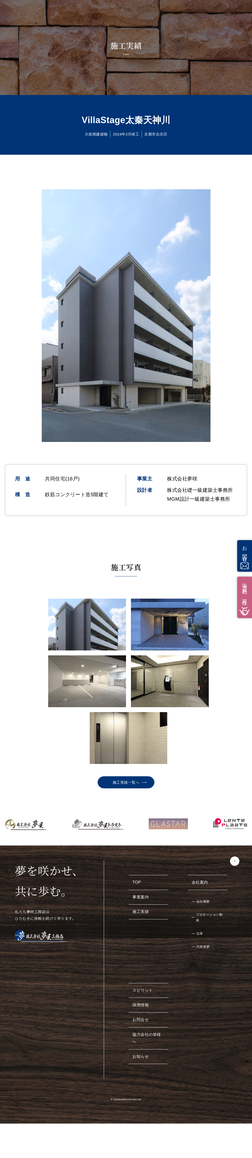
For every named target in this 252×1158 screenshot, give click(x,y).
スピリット (142, 933)
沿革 (199, 877)
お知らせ (140, 1000)
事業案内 (140, 840)
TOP (136, 825)
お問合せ (140, 963)
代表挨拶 (203, 890)
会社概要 (203, 845)
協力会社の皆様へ (146, 981)
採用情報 (140, 948)
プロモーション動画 (209, 860)
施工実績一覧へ (126, 725)
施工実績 (140, 855)
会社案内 (200, 825)
